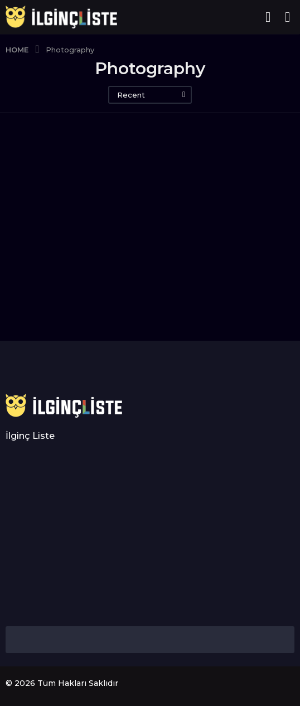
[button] (268, 17)
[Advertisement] (150, 534)
